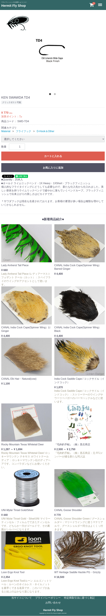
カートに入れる (53, 156)
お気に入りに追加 (53, 167)
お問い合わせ (53, 602)
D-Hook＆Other (45, 131)
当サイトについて (21, 597)
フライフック (23, 131)
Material (5, 131)
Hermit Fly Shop (13, 5)
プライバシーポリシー (48, 597)
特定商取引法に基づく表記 (79, 597)
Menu (100, 3)
